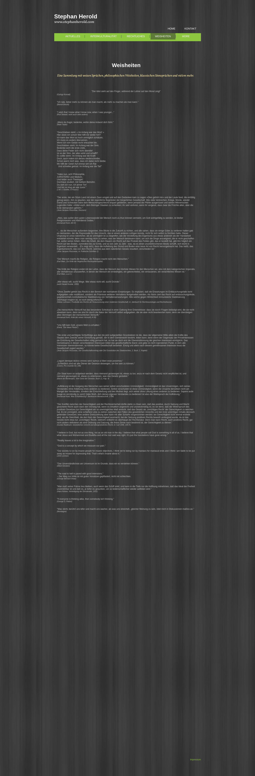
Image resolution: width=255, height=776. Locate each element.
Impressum (195, 759)
